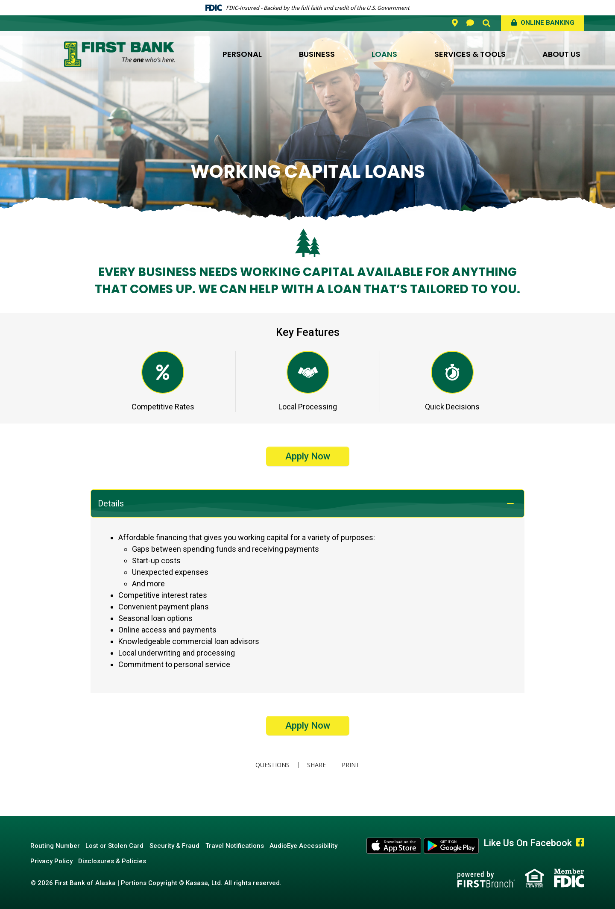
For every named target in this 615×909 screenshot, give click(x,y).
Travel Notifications (239, 846)
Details (111, 503)
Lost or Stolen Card (117, 846)
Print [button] (351, 765)
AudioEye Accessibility (310, 846)
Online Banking (546, 22)
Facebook (580, 842)
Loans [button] (384, 54)
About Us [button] (561, 54)
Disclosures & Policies (114, 861)
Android (451, 846)
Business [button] (317, 54)
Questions (272, 765)
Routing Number (55, 846)
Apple (394, 846)
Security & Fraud (178, 846)
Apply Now (307, 456)
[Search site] (486, 23)
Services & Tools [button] (470, 54)
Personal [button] (242, 54)
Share (315, 765)
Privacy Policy (52, 861)
